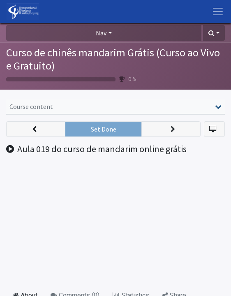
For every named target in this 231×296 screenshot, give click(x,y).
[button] (214, 33)
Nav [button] (101, 33)
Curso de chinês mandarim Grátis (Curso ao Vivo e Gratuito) (113, 59)
